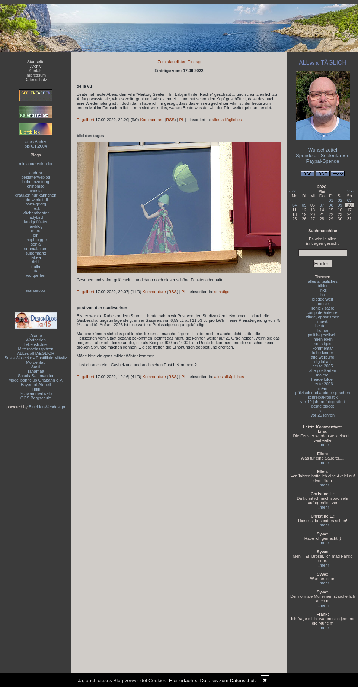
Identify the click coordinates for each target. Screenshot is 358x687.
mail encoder (35, 290)
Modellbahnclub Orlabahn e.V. (36, 380)
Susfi (35, 366)
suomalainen (35, 248)
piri (36, 235)
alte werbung (323, 357)
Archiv (36, 66)
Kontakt (35, 70)
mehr (324, 445)
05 (304, 205)
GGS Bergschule (35, 398)
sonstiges (222, 291)
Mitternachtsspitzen (36, 349)
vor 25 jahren (323, 415)
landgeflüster (36, 222)
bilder (323, 285)
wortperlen (35, 275)
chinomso (35, 186)
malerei (322, 375)
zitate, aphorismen (322, 317)
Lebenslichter (35, 344)
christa (36, 190)
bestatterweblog (35, 177)
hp (322, 294)
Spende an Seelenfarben (322, 155)
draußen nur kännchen (36, 195)
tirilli (35, 262)
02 (340, 200)
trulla (35, 266)
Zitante (35, 335)
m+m (322, 388)
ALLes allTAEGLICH (35, 353)
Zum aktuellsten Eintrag (179, 61)
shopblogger (36, 239)
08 (331, 205)
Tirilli (36, 389)
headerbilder (322, 379)
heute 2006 (322, 384)
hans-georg (35, 204)
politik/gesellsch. (323, 335)
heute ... (322, 326)
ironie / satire (323, 308)
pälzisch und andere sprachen (322, 393)
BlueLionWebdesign (47, 407)
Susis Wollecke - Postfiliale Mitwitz (35, 358)
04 (294, 205)
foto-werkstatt (35, 199)
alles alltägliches (227, 119)
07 (322, 205)
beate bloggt (322, 406)
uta (35, 271)
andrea (35, 173)
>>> (350, 191)
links (323, 290)
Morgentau (36, 362)
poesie (323, 303)
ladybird (36, 217)
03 (349, 200)
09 (340, 205)
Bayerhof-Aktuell (36, 384)
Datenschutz (35, 79)
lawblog (35, 226)
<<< (292, 191)
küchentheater (36, 213)
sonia (36, 244)
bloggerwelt (322, 299)
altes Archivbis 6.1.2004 (36, 143)
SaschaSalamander (36, 375)
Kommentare (151, 119)
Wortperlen (36, 340)
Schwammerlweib (36, 393)
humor (322, 330)
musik (322, 321)
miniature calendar (36, 164)
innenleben (323, 339)
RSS (170, 119)
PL (181, 119)
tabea (36, 257)
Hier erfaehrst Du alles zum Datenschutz (213, 680)
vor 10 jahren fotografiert (322, 401)
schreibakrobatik (323, 397)
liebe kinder (322, 352)
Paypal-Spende (322, 161)
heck (35, 208)
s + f (322, 410)
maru (35, 231)
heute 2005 (322, 366)
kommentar (322, 348)
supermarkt (35, 253)
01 (331, 200)
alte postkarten (322, 370)
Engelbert (85, 119)
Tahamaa (35, 371)
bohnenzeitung (35, 181)
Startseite (35, 61)
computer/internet (323, 312)
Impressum (36, 75)
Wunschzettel (322, 150)
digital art (322, 361)
